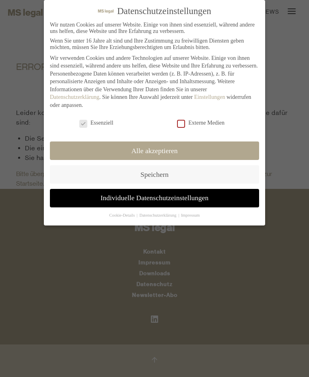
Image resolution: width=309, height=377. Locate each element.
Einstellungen (209, 95)
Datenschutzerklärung (74, 95)
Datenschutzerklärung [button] (158, 213)
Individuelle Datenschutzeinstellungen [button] (155, 196)
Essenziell (96, 121)
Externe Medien (201, 121)
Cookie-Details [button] (122, 213)
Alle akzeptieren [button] (154, 149)
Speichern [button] (154, 172)
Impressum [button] (190, 213)
